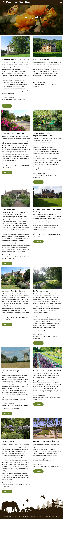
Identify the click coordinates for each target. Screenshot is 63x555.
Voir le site (6, 106)
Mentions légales (55, 516)
